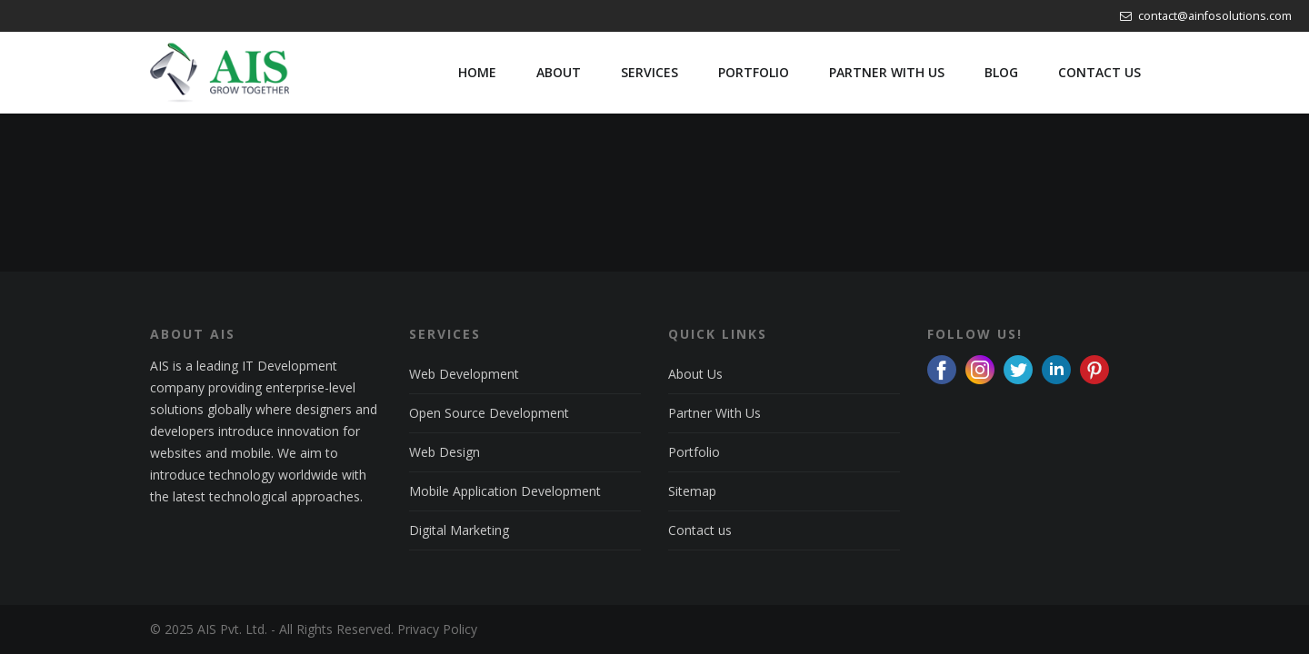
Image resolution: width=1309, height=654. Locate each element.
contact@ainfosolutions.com (1206, 16)
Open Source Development (489, 412)
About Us (695, 373)
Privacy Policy (437, 629)
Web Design (444, 452)
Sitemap (692, 491)
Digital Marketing (459, 530)
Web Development (464, 373)
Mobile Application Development (505, 491)
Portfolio (694, 452)
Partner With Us (714, 412)
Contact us (700, 530)
